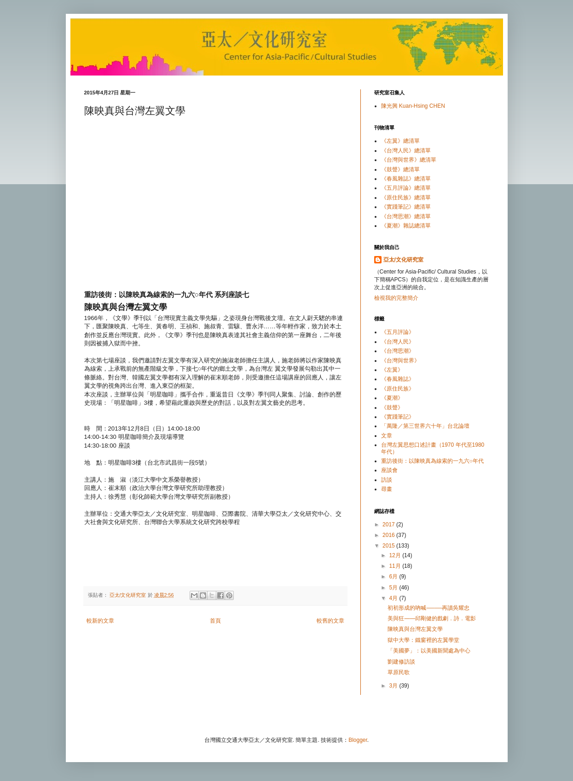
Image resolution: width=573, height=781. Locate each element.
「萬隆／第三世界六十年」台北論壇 (425, 426)
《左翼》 (392, 370)
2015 (389, 545)
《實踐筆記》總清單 (406, 207)
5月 (394, 587)
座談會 (389, 470)
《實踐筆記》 (397, 417)
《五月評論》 (397, 332)
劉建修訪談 (401, 662)
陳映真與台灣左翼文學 (415, 629)
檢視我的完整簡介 (396, 298)
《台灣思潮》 (397, 351)
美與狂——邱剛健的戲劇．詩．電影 (432, 618)
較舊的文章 (330, 621)
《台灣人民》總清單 (406, 150)
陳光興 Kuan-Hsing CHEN (413, 106)
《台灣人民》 (397, 341)
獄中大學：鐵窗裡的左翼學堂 (423, 640)
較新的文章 (100, 621)
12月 (395, 555)
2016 (389, 535)
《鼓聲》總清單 (400, 169)
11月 (395, 566)
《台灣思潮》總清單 (406, 216)
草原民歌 (399, 672)
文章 (386, 435)
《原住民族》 (397, 388)
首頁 (215, 621)
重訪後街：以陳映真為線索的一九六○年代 (432, 461)
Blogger (357, 740)
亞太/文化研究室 (403, 259)
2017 (389, 524)
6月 (394, 576)
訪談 (386, 480)
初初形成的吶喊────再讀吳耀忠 (428, 608)
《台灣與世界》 (400, 360)
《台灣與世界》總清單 (408, 160)
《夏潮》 (392, 398)
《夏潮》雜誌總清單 (406, 225)
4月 (394, 598)
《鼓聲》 (392, 407)
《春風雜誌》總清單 (406, 178)
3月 (394, 685)
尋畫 (386, 489)
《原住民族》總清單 (406, 197)
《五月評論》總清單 (406, 188)
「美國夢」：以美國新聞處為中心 (429, 650)
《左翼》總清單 (400, 141)
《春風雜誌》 (397, 379)
